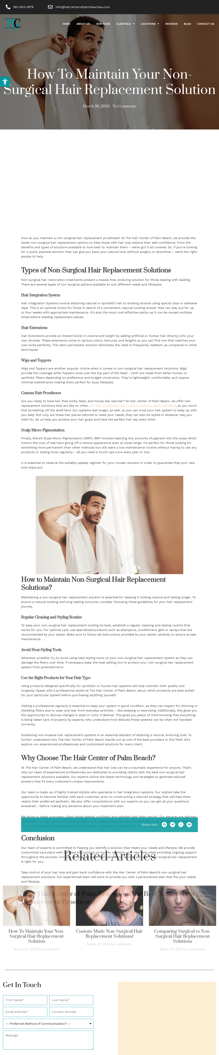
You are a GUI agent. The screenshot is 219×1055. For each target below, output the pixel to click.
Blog (187, 24)
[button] (5, 82)
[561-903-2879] (8, 7)
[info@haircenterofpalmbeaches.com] (50, 7)
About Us (83, 24)
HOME (66, 24)
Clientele (125, 24)
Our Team (103, 24)
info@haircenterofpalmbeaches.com (83, 7)
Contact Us (205, 24)
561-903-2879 (23, 7)
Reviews (171, 24)
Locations (150, 24)
